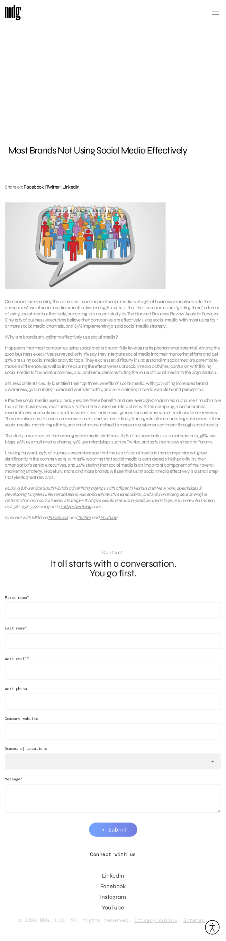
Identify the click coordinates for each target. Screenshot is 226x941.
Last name (16, 633)
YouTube (108, 520)
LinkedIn (70, 187)
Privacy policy (155, 920)
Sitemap (194, 920)
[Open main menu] (215, 16)
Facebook (34, 187)
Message (13, 784)
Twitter (53, 187)
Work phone (16, 693)
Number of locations (26, 753)
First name (17, 602)
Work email (17, 663)
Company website (21, 723)
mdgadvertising (75, 509)
